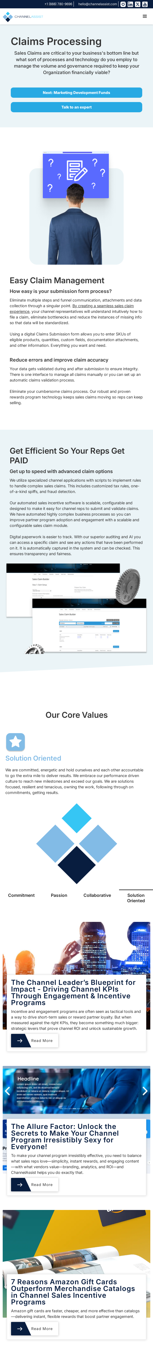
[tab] (21, 898)
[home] (21, 16)
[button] (145, 16)
